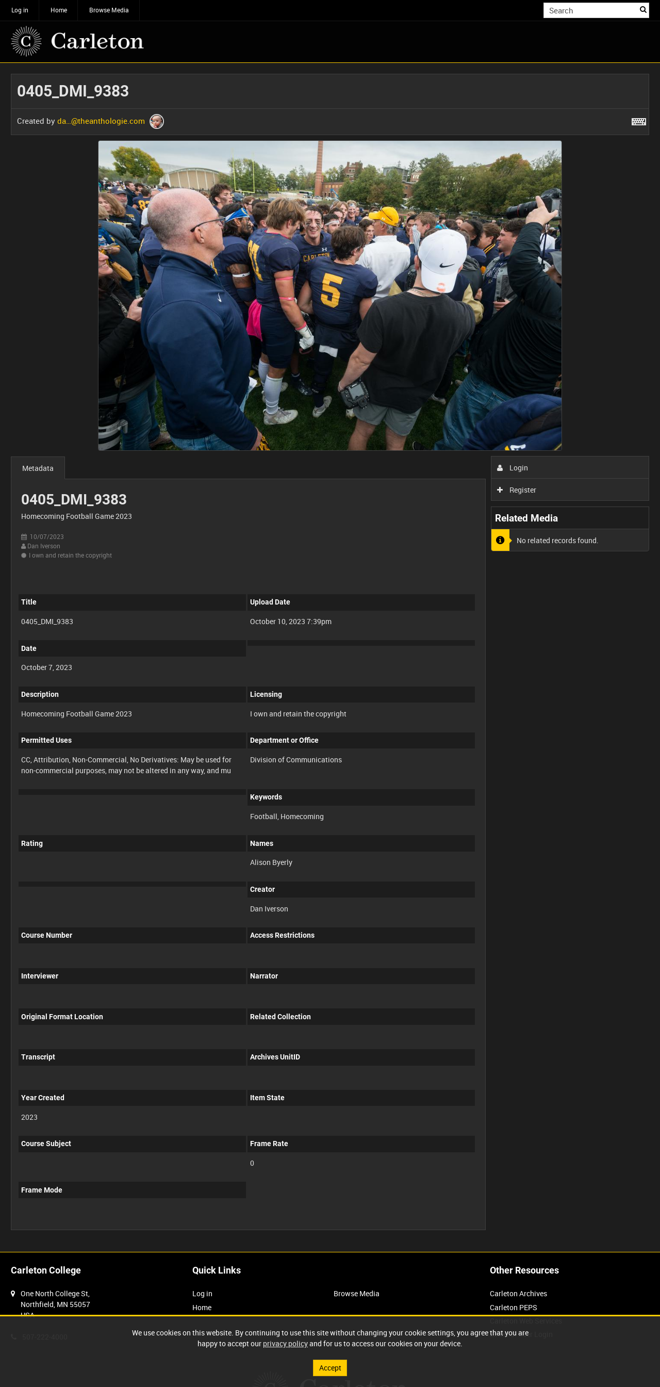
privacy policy (285, 1343)
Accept (330, 1368)
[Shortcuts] (639, 119)
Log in (19, 10)
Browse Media (109, 10)
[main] (330, 657)
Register (517, 490)
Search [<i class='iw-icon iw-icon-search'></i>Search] (643, 9)
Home (59, 10)
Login (513, 467)
